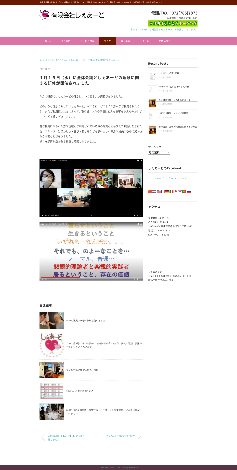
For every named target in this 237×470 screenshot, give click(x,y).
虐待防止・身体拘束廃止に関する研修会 (177, 126)
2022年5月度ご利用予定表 (80, 390)
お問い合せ (164, 41)
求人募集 (125, 41)
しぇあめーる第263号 (168, 73)
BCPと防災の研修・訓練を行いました (85, 320)
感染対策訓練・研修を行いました (174, 99)
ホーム (47, 41)
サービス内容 (87, 41)
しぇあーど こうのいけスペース (169, 178)
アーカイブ (154, 147)
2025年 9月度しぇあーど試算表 (173, 113)
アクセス (144, 41)
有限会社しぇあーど (108, 467)
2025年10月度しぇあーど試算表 (173, 86)
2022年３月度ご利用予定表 (120, 436)
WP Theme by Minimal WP (128, 467)
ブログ (107, 41)
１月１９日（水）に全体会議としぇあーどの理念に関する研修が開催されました (86, 60)
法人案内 (65, 41)
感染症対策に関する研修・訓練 (82, 370)
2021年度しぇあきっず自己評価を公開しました (66, 437)
